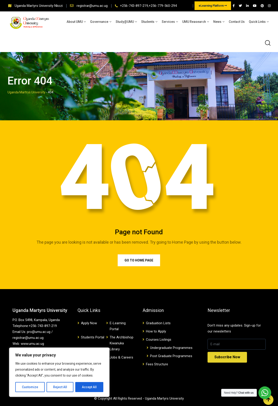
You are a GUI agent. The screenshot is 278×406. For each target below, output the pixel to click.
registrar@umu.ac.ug (93, 6)
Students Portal (92, 337)
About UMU (75, 22)
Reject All (60, 387)
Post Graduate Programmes (171, 356)
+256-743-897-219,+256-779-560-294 (148, 6)
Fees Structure (157, 364)
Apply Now (89, 323)
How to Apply (156, 331)
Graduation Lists (158, 323)
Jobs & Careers (121, 357)
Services (168, 22)
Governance (99, 22)
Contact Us (237, 22)
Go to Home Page (139, 260)
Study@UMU (125, 22)
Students (147, 22)
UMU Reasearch (194, 22)
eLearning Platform (213, 5)
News (217, 22)
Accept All (89, 387)
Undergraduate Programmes (171, 348)
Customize (30, 387)
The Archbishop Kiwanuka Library (121, 343)
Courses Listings (158, 339)
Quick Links (257, 22)
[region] (59, 372)
